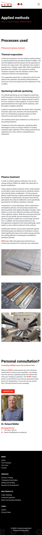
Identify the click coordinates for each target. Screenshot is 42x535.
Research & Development (10, 485)
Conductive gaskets (8, 497)
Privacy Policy (6, 512)
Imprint (3, 510)
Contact (4, 468)
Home (3, 22)
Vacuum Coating (12, 22)
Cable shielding (6, 495)
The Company (6, 463)
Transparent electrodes (9, 480)
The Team (4, 465)
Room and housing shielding (11, 500)
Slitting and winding (8, 483)
